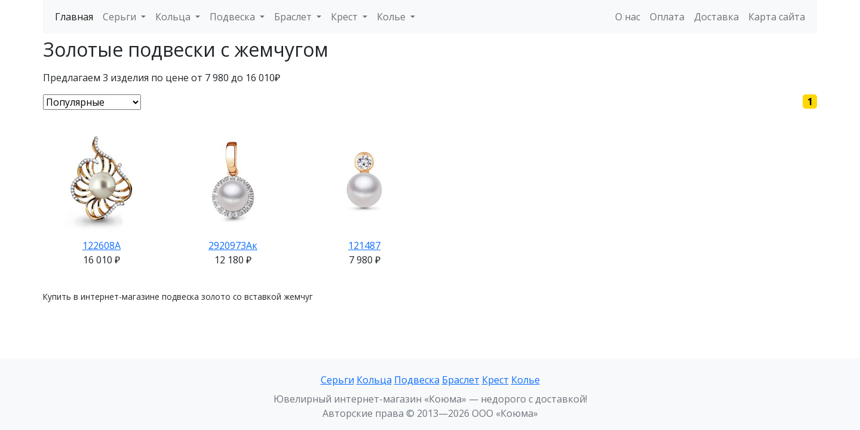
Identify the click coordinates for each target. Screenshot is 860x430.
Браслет (461, 379)
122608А (101, 245)
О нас (627, 16)
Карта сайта (776, 16)
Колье (525, 379)
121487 (364, 245)
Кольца (374, 379)
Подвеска (417, 379)
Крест (495, 379)
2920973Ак (232, 245)
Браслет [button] (294, 16)
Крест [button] (345, 16)
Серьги (337, 379)
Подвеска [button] (233, 16)
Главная (74, 16)
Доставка (716, 16)
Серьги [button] (121, 16)
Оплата (667, 16)
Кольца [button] (174, 16)
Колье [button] (392, 16)
